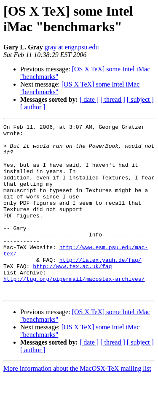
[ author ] (33, 107)
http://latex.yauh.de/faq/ (100, 287)
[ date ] (89, 99)
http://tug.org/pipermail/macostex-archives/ (74, 310)
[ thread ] (112, 99)
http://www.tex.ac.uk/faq (72, 295)
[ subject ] (140, 99)
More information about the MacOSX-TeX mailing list (77, 402)
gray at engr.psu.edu (72, 47)
